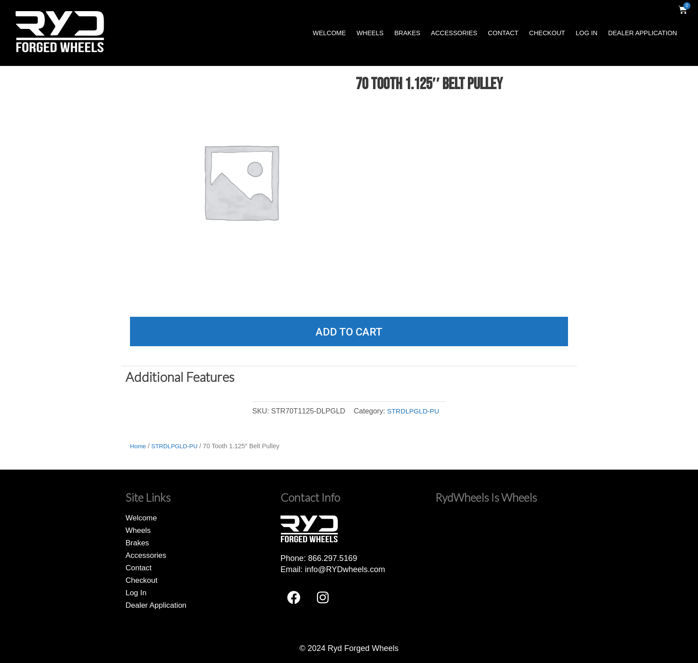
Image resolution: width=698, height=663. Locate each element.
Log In (586, 33)
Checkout (547, 33)
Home (138, 446)
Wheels (370, 33)
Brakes (407, 33)
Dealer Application (642, 33)
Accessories (454, 33)
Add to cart (349, 332)
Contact (503, 33)
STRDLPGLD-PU (413, 411)
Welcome (329, 33)
